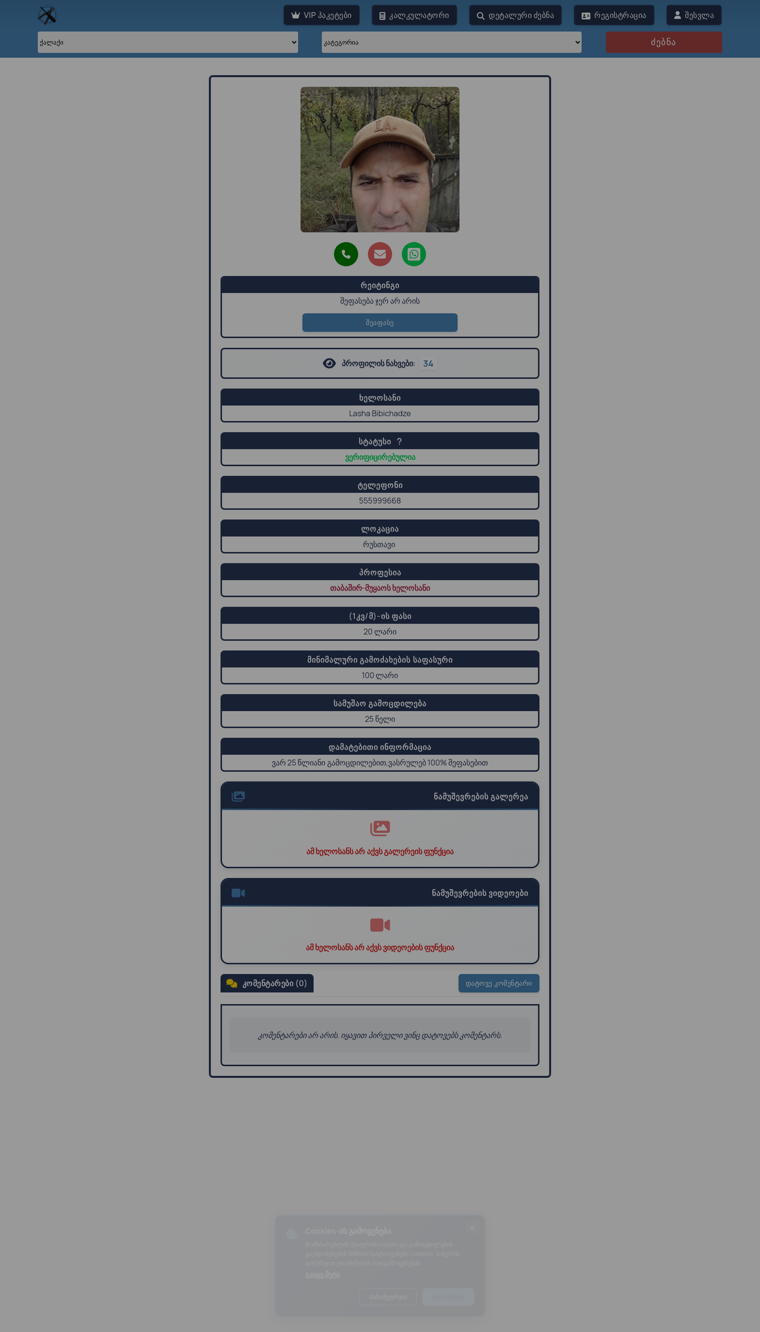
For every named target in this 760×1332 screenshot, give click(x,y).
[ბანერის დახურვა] (482, 1224)
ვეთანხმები (455, 1300)
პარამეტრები (389, 1300)
